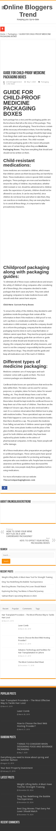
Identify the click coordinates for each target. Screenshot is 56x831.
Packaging (12, 34)
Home (2, 34)
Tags (38, 594)
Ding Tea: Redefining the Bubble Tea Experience (22, 567)
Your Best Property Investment (17, 753)
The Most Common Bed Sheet (31, 648)
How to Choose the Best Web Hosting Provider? (32, 710)
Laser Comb (23, 611)
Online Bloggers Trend (28, 10)
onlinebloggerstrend (14, 82)
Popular (15, 594)
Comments (27, 594)
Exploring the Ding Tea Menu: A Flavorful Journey (22, 577)
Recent (5, 594)
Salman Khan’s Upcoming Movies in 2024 (19, 581)
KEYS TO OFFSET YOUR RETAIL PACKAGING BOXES (34, 526)
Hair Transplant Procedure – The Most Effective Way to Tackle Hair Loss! (25, 687)
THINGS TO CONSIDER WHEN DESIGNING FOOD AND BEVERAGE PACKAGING (34, 732)
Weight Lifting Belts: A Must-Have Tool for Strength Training (27, 563)
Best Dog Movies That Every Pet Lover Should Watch (24, 572)
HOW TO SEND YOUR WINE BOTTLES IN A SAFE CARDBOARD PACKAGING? (21, 518)
